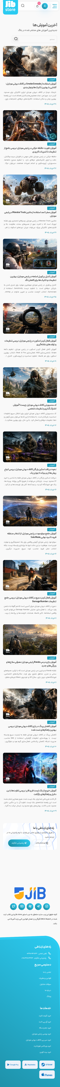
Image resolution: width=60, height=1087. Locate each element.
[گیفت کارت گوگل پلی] (13, 1065)
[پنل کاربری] (45, 6)
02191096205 (41, 843)
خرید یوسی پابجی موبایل (41, 1034)
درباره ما (48, 990)
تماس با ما (47, 972)
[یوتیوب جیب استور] (21, 906)
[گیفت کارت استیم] (47, 1065)
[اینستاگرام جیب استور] (46, 906)
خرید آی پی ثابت (45, 1021)
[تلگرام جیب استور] (38, 906)
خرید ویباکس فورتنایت (42, 1046)
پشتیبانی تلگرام (19, 843)
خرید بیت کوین (45, 1052)
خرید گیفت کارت (45, 1015)
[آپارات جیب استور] (30, 906)
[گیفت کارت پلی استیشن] (30, 1065)
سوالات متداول (45, 984)
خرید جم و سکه (45, 1027)
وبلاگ (49, 996)
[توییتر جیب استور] (13, 906)
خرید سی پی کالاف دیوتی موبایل (38, 1040)
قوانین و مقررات (45, 978)
